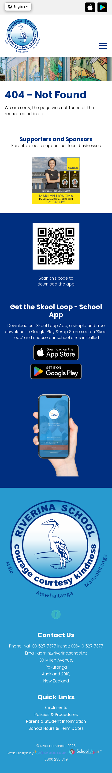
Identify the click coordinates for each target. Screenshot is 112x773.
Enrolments (56, 707)
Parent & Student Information (56, 721)
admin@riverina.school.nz (62, 653)
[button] (18, 6)
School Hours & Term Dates (56, 728)
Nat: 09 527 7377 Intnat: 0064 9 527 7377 (63, 646)
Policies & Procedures (56, 714)
